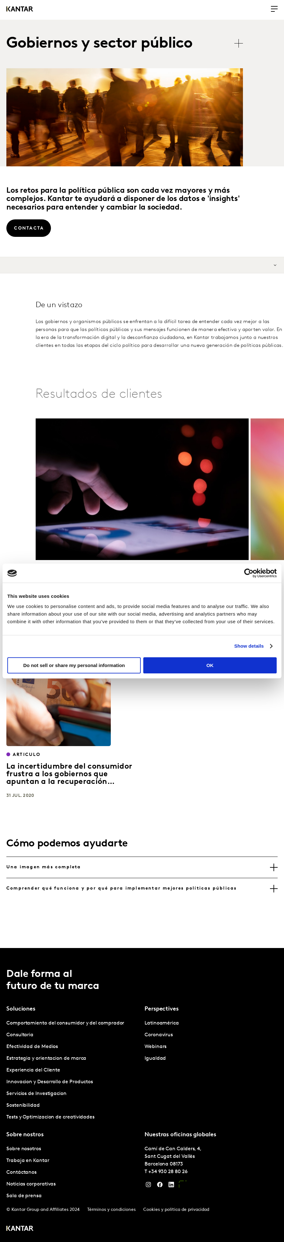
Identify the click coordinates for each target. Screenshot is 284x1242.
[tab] (142, 867)
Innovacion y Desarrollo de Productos (49, 1082)
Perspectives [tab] (162, 1009)
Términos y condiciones (111, 1209)
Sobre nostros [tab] (25, 1135)
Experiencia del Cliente (33, 1070)
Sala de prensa (24, 1196)
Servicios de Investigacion (36, 1093)
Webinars (156, 1046)
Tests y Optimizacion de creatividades (50, 1117)
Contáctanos (21, 1172)
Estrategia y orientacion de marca (46, 1058)
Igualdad (155, 1058)
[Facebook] (160, 1186)
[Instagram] (148, 1186)
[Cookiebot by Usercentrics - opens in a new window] (249, 573)
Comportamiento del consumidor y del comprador (65, 1023)
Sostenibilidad (23, 1105)
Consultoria (19, 1035)
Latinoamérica (162, 1023)
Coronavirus (159, 1035)
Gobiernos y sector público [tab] (99, 43)
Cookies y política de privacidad (176, 1209)
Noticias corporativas (31, 1184)
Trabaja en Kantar (27, 1160)
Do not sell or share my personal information (74, 665)
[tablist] (127, 44)
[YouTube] (183, 1186)
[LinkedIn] (171, 1186)
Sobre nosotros (23, 1149)
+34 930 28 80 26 (168, 1171)
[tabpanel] (72, 1070)
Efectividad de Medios (32, 1046)
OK (210, 665)
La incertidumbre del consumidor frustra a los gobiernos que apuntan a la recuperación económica (69, 778)
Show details (249, 646)
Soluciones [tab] (20, 1009)
